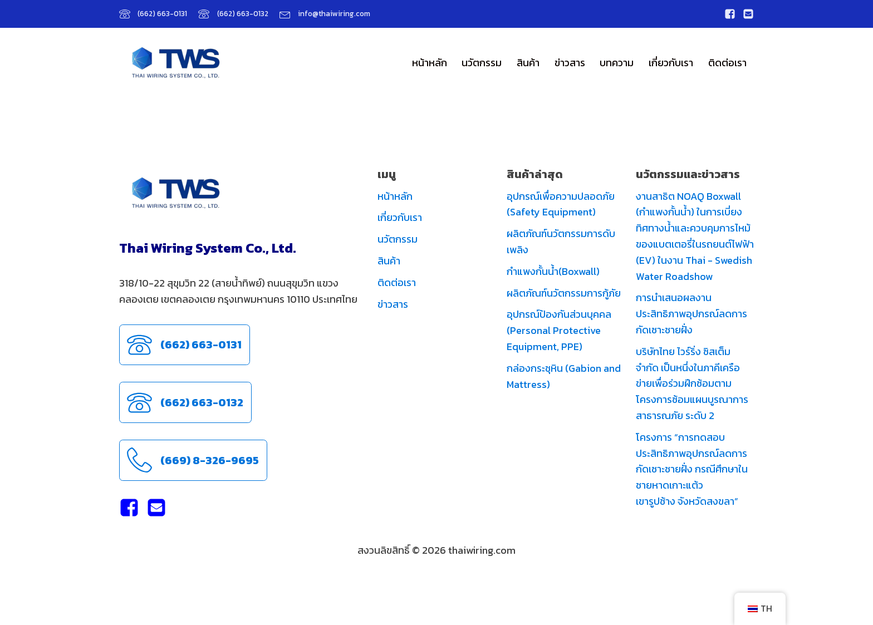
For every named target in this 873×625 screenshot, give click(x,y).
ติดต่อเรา (727, 62)
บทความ (617, 62)
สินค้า (528, 62)
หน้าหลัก (429, 62)
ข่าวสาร (570, 62)
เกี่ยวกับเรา (671, 62)
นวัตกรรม (482, 62)
